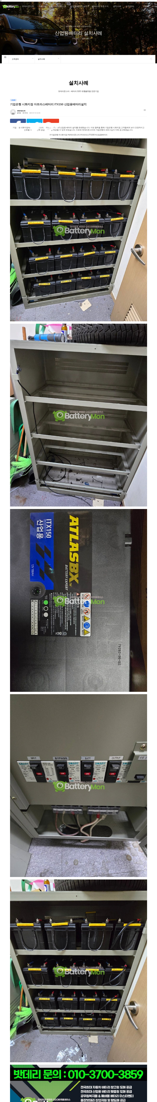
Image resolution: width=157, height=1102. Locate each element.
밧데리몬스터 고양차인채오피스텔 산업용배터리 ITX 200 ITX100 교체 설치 (130, 1005)
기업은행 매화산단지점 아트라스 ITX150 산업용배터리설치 (25, 959)
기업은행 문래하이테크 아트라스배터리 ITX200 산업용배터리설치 (129, 914)
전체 (13, 876)
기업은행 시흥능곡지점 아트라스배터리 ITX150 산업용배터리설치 (24, 914)
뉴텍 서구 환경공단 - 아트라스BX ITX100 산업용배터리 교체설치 (130, 1050)
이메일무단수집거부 (47, 1078)
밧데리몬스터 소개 (9, 1078)
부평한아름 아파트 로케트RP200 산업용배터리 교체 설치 (61, 1050)
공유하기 (150, 59)
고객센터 (130, 6)
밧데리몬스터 (28, 6)
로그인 (154, 6)
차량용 (21, 876)
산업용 (30, 876)
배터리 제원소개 (58, 6)
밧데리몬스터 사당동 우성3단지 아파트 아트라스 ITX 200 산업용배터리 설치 (96, 1005)
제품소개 (43, 6)
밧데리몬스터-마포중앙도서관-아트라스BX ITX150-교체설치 (95, 1050)
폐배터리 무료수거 (100, 6)
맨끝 (43, 1070)
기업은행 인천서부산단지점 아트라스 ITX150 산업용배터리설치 (93, 959)
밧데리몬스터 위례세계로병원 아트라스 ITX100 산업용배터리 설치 (59, 1005)
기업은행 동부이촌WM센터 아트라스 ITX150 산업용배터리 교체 (26, 1005)
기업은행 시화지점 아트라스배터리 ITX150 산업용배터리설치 (60, 914)
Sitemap (96, 1078)
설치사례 (117, 6)
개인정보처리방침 (28, 1078)
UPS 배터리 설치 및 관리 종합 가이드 (74, 1078)
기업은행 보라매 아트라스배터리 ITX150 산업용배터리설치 (95, 914)
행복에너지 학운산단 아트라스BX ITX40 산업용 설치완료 (25, 1050)
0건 (19, 113)
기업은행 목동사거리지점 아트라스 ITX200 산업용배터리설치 (130, 959)
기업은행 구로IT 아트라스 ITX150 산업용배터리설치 (60, 959)
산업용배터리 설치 (79, 6)
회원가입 (146, 6)
